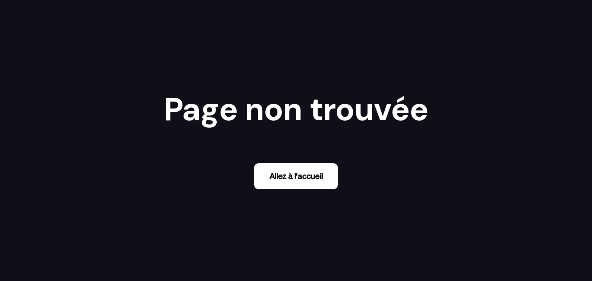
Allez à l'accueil (296, 176)
